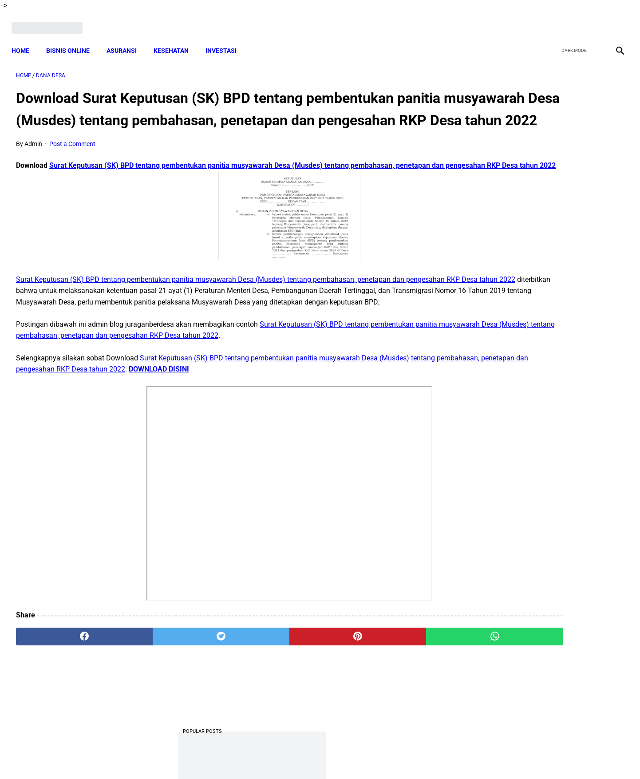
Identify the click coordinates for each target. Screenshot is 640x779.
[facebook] (551, 21)
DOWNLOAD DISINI (278, 407)
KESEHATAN (175, 39)
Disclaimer (315, 756)
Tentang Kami (436, 756)
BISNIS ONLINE (72, 39)
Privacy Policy (273, 756)
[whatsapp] (374, 675)
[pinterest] (272, 675)
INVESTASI (225, 39)
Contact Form (389, 756)
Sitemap (349, 756)
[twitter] (572, 21)
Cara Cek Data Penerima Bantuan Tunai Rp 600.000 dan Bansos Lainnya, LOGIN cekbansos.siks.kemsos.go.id (537, 573)
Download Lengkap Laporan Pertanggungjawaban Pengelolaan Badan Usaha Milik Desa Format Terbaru (540, 286)
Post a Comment (72, 159)
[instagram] (614, 21)
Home (25, 39)
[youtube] (593, 21)
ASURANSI (126, 39)
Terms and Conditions (215, 756)
